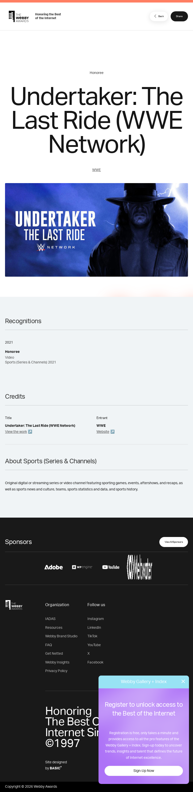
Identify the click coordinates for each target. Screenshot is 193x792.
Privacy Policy (56, 671)
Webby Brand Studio (61, 636)
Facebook (95, 662)
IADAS (50, 619)
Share (179, 16)
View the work (16, 432)
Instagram (95, 619)
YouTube (94, 645)
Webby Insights (57, 662)
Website (102, 432)
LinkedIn (94, 628)
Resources (53, 628)
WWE (96, 170)
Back (158, 16)
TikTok (92, 636)
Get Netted (54, 653)
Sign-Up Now (143, 771)
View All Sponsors (174, 542)
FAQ (48, 645)
